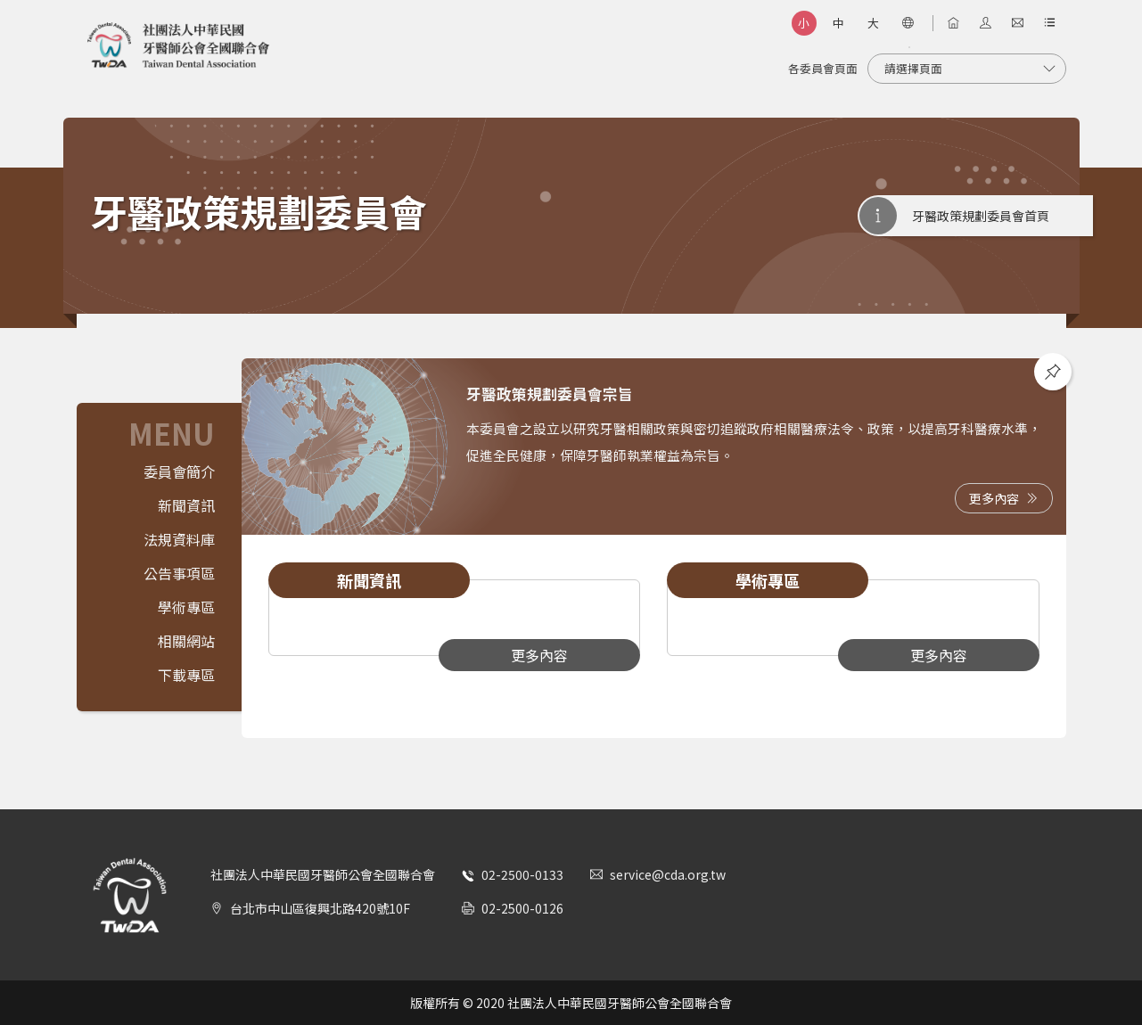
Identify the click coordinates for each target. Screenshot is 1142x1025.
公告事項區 (179, 573)
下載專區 (186, 674)
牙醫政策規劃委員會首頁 (980, 216)
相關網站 (186, 641)
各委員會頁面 (823, 68)
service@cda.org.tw (668, 874)
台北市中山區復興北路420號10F (320, 908)
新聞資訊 (186, 505)
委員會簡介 (179, 471)
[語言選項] (908, 23)
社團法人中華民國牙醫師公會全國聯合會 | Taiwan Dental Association (178, 45)
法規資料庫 (179, 539)
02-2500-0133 (522, 874)
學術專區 (186, 607)
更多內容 (1004, 498)
